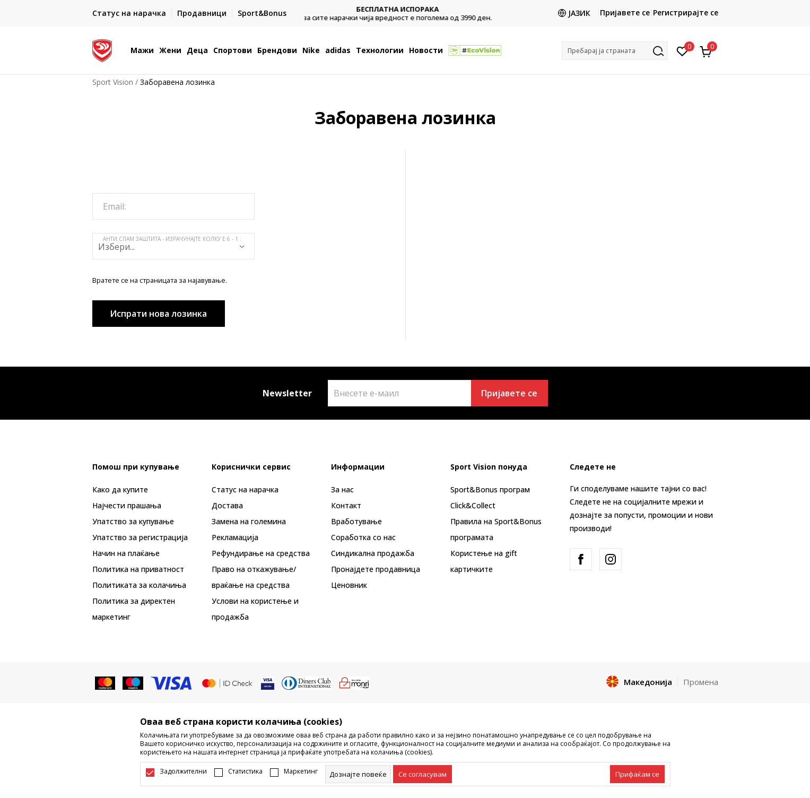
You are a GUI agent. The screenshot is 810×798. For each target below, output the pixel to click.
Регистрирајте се (685, 12)
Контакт (346, 505)
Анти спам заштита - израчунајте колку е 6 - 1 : (172, 238)
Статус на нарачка (245, 489)
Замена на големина (249, 521)
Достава (227, 505)
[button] (615, 50)
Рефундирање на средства (261, 553)
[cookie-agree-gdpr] (422, 774)
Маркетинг (301, 771)
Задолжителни (183, 771)
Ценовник (349, 585)
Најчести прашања (126, 505)
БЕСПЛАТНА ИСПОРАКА (405, 9)
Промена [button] (700, 681)
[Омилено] (682, 50)
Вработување (356, 521)
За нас (342, 489)
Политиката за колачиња (139, 585)
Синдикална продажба (372, 553)
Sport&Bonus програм (490, 489)
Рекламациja (235, 537)
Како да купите (120, 489)
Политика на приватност (138, 569)
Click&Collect (472, 505)
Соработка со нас (363, 537)
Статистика (245, 771)
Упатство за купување (133, 521)
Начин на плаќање (126, 553)
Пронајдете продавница (375, 569)
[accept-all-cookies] (637, 774)
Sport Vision (112, 82)
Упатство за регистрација (140, 537)
